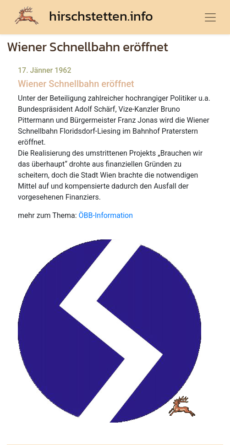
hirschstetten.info (84, 16)
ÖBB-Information (106, 215)
